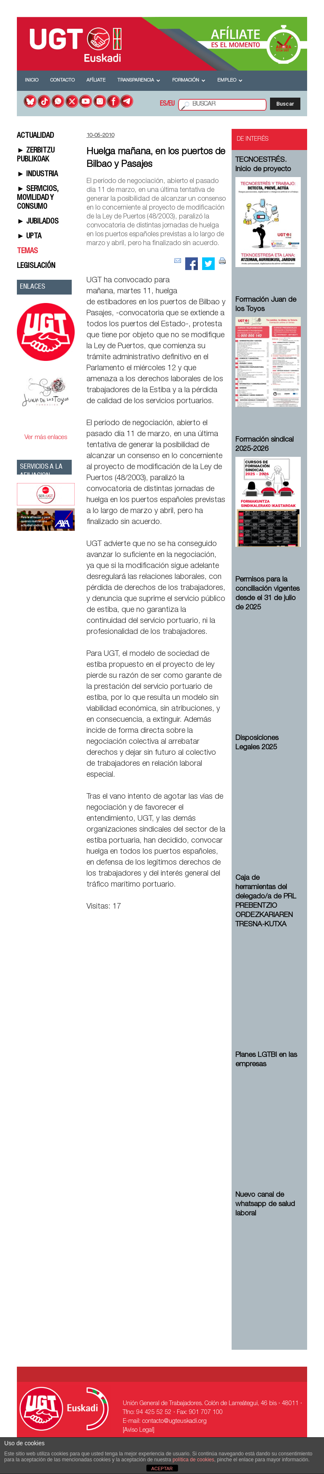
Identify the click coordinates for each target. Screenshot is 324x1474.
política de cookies (193, 1460)
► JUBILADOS (38, 222)
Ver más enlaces (45, 437)
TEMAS (27, 251)
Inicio (31, 80)
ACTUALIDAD (35, 136)
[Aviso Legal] (138, 1430)
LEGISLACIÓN (36, 266)
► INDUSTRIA (37, 174)
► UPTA (29, 236)
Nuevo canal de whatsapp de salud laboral (265, 1204)
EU (171, 104)
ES (163, 104)
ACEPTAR (162, 1468)
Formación (188, 80)
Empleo (230, 80)
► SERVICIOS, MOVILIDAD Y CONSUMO (37, 198)
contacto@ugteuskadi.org (174, 1422)
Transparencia (138, 80)
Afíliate (95, 80)
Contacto (62, 80)
